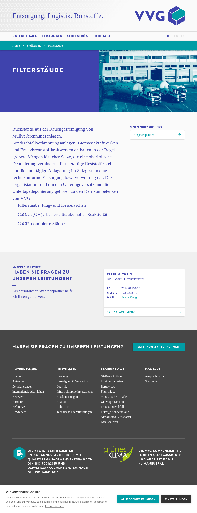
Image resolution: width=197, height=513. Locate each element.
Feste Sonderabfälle (113, 406)
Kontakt (103, 36)
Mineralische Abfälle (114, 396)
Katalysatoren (109, 421)
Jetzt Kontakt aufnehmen (158, 347)
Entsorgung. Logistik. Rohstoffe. (57, 16)
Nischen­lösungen (67, 396)
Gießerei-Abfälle (111, 376)
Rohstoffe (63, 406)
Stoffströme (79, 36)
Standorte (151, 381)
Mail (111, 297)
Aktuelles (18, 381)
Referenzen (19, 406)
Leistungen (52, 36)
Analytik (62, 401)
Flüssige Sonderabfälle (115, 412)
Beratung (62, 376)
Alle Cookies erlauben (138, 499)
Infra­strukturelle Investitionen (75, 391)
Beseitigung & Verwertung (73, 381)
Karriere (17, 401)
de (169, 36)
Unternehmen (25, 36)
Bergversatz (108, 386)
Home (18, 45)
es (183, 36)
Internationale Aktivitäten (28, 391)
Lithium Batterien (112, 381)
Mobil (112, 293)
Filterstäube (55, 45)
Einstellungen (176, 499)
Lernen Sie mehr (54, 506)
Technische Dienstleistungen (74, 412)
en (176, 36)
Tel (109, 288)
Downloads (19, 412)
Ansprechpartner (157, 135)
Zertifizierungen (22, 386)
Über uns (17, 376)
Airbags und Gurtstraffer (116, 417)
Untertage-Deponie (112, 401)
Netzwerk (18, 396)
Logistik (62, 386)
